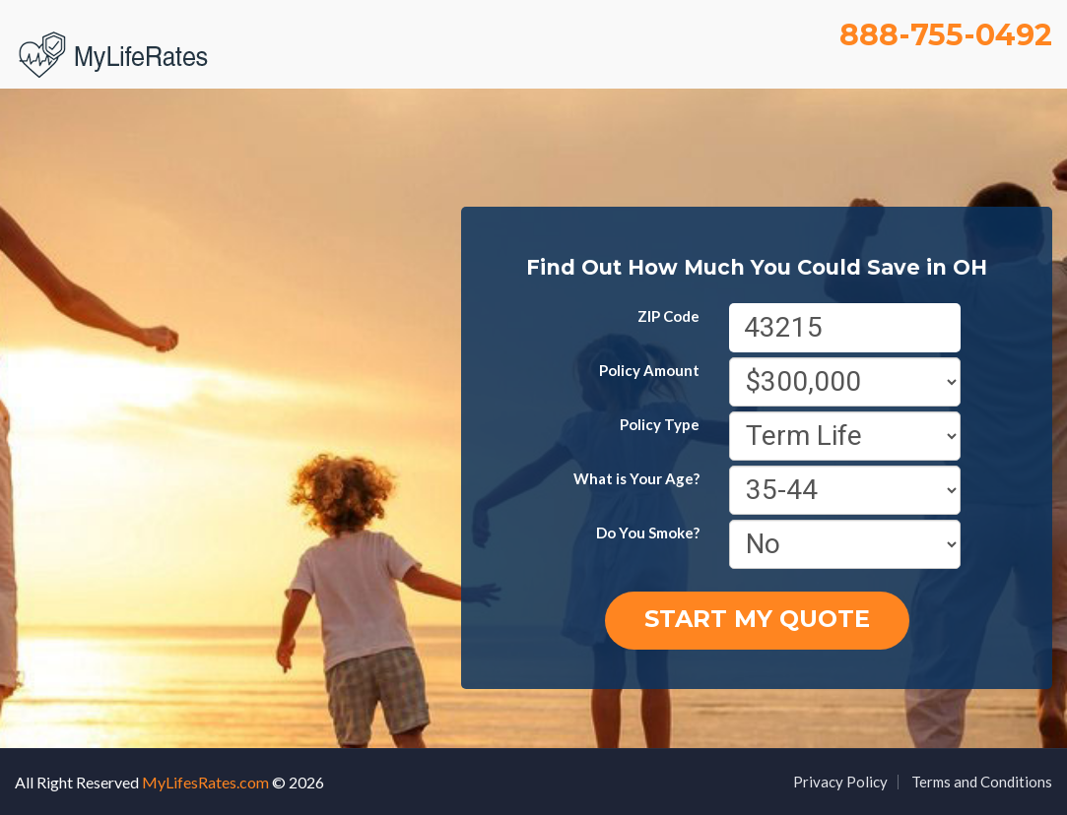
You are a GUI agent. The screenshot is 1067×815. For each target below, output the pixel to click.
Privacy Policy (840, 781)
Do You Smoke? (648, 532)
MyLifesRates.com (205, 782)
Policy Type (660, 424)
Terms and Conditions (981, 781)
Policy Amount (649, 370)
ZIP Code (668, 316)
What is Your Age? (636, 478)
